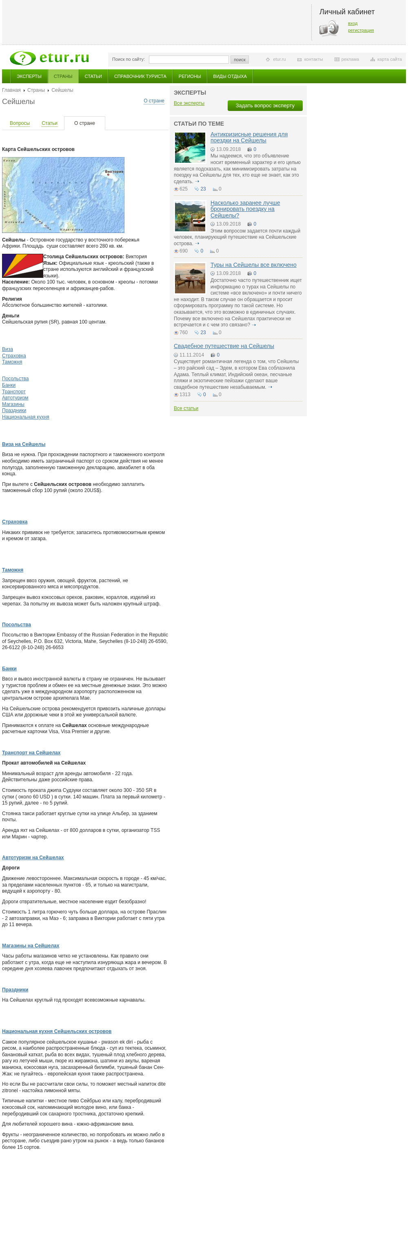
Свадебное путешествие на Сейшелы (224, 346)
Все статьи (186, 408)
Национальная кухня (25, 417)
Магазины (13, 404)
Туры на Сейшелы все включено (254, 265)
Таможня (12, 362)
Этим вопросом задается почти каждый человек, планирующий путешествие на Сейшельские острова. (237, 237)
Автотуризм (15, 398)
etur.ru (279, 59)
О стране (154, 101)
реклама (350, 59)
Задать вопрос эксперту (265, 105)
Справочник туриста (140, 76)
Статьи (93, 76)
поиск (240, 59)
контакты (313, 59)
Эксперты (29, 76)
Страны (63, 76)
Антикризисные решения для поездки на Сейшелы (249, 137)
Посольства (15, 378)
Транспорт (14, 392)
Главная (11, 90)
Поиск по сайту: (128, 59)
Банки (9, 385)
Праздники (14, 410)
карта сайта (389, 59)
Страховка (14, 356)
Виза (7, 349)
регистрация (361, 30)
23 (203, 189)
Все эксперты (189, 103)
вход (353, 23)
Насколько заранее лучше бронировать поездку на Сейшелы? (245, 209)
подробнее (197, 182)
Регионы (190, 76)
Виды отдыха (230, 76)
